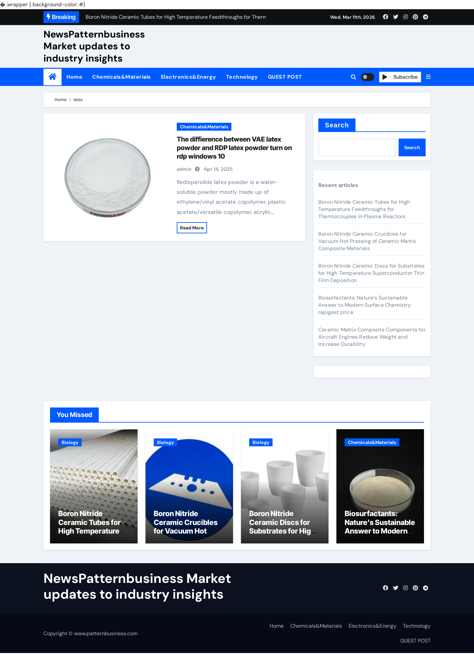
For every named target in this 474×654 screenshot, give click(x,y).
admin (184, 169)
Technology (242, 76)
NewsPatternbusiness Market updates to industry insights (94, 46)
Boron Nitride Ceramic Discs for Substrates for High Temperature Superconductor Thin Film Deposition (371, 273)
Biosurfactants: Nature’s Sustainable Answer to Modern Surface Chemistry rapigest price (364, 305)
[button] (428, 77)
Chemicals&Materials (121, 76)
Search (337, 125)
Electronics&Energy (188, 76)
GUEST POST (285, 76)
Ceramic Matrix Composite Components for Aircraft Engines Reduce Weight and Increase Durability (372, 337)
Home (74, 76)
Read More (192, 228)
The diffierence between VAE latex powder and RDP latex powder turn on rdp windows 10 (234, 147)
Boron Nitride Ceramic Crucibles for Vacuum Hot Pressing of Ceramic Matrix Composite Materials (367, 241)
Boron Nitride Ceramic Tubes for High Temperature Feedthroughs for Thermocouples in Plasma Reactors (364, 209)
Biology (70, 442)
